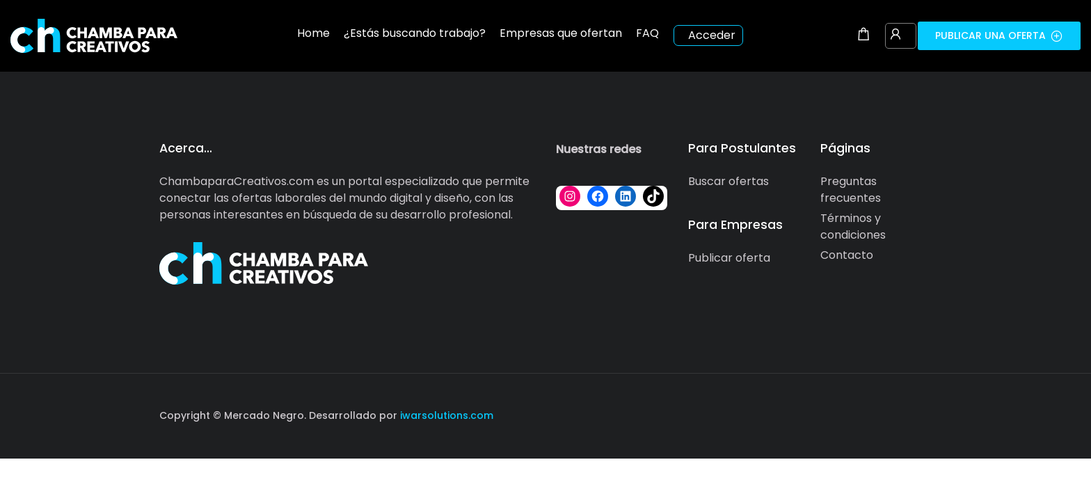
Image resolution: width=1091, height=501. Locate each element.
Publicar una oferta (999, 35)
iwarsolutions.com (445, 415)
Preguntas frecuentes (850, 189)
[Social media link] (919, 413)
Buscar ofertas (728, 181)
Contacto (846, 255)
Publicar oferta (729, 258)
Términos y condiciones (853, 226)
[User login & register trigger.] (895, 35)
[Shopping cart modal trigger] (863, 35)
